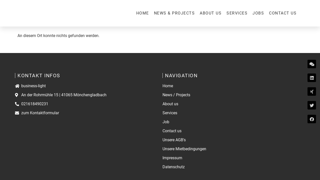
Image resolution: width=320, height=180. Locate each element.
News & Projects (174, 13)
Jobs (258, 13)
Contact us (282, 13)
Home (142, 13)
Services (237, 13)
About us (211, 13)
